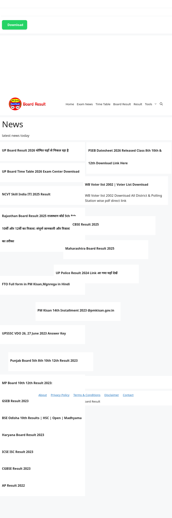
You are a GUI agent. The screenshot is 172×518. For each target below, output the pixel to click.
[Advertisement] (86, 63)
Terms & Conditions (87, 395)
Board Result (122, 104)
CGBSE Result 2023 (16, 468)
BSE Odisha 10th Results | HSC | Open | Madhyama (42, 418)
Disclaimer (111, 395)
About (42, 395)
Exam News (85, 104)
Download (15, 25)
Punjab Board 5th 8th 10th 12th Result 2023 (35, 367)
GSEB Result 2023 (15, 401)
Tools (152, 104)
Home (70, 104)
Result (138, 104)
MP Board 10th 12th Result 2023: (27, 384)
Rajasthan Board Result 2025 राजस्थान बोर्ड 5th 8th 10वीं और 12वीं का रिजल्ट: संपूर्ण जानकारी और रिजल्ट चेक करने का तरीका (42, 239)
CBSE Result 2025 (36, 253)
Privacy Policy (60, 395)
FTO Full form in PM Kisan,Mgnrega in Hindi (36, 316)
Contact (128, 395)
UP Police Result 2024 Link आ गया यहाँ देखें (34, 299)
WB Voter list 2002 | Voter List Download (93, 188)
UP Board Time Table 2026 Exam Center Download (40, 173)
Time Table (102, 104)
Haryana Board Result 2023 (23, 435)
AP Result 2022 (13, 485)
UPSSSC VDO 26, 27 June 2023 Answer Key (34, 350)
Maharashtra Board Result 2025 (34, 278)
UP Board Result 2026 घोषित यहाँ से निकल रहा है (35, 150)
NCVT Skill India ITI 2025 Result (26, 204)
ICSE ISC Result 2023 (17, 452)
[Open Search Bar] (161, 104)
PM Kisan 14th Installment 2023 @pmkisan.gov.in (40, 333)
